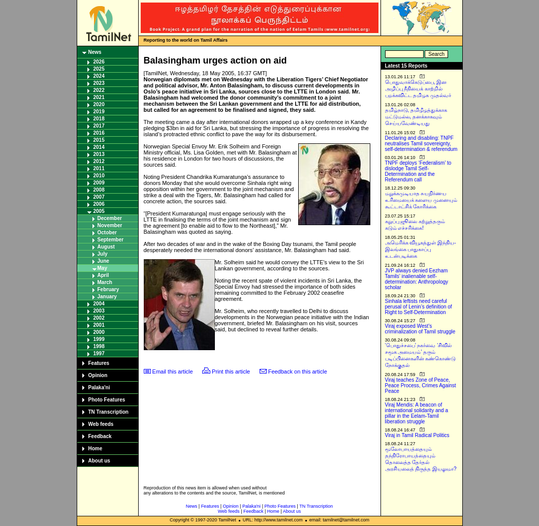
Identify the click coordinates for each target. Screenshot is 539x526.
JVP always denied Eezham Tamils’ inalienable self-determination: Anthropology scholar (417, 279)
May (102, 268)
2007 (99, 197)
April (103, 275)
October (107, 232)
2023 (99, 83)
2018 (99, 118)
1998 (99, 346)
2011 (99, 168)
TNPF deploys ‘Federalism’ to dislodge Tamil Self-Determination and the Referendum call (418, 171)
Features (99, 363)
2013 (99, 154)
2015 (99, 140)
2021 (99, 97)
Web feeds (101, 424)
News (95, 52)
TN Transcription (108, 412)
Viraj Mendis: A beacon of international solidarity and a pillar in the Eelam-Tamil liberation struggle (417, 413)
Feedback (100, 436)
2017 (99, 126)
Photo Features (106, 400)
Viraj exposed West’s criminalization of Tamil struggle (420, 328)
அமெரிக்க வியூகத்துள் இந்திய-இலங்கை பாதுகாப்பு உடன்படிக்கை (420, 249)
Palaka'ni (99, 387)
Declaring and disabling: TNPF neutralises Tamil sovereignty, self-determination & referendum (421, 143)
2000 (99, 332)
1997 (99, 353)
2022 (99, 90)
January (107, 296)
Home (95, 448)
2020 (99, 104)
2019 (99, 111)
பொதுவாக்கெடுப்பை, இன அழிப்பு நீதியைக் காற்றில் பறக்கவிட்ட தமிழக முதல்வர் (418, 88)
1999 (99, 339)
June (103, 261)
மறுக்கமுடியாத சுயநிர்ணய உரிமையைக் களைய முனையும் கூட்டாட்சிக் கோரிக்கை (421, 200)
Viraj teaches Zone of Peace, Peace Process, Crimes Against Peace (420, 385)
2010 (99, 175)
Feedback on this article (297, 371)
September (111, 239)
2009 (99, 182)
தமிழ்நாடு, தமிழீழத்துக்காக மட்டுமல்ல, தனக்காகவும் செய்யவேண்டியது (416, 116)
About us (99, 460)
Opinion (98, 375)
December (110, 218)
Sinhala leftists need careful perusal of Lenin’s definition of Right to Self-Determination (418, 306)
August (106, 247)
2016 (99, 133)
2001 (99, 325)
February (108, 289)
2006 (99, 204)
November (110, 225)
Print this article (231, 371)
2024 (99, 76)
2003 (99, 311)
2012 (99, 161)
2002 (99, 318)
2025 (99, 69)
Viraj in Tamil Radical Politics (417, 435)
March (105, 282)
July (103, 254)
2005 (99, 211)
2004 (99, 303)
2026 (99, 62)
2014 (99, 147)
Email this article (172, 371)
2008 (99, 190)
